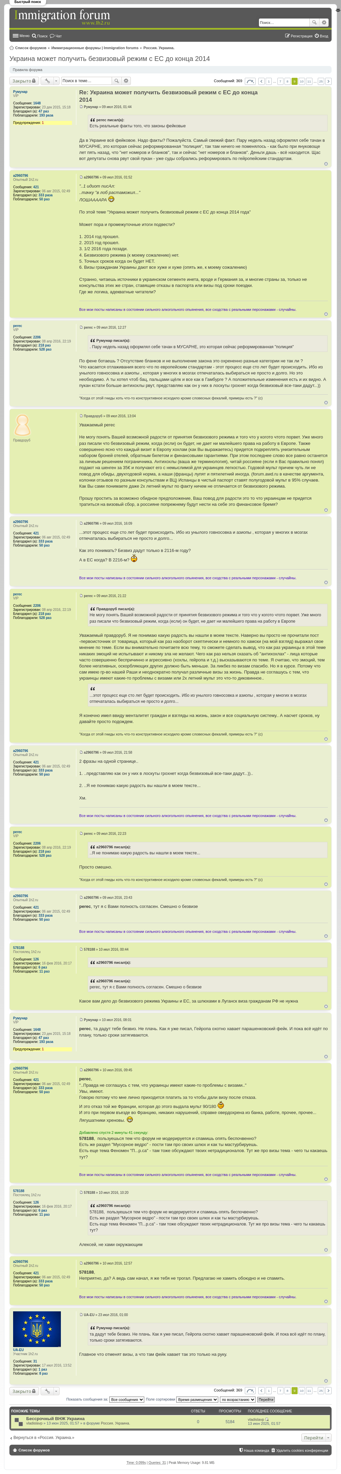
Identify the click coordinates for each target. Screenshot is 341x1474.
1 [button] (269, 81)
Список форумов (30, 48)
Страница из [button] (250, 81)
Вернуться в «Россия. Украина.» (43, 1437)
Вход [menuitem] (324, 36)
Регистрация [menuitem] (301, 36)
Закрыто (21, 81)
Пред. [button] (261, 81)
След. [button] (328, 81)
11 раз (44, 971)
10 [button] (302, 81)
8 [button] (288, 81)
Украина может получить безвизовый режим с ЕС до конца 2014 (109, 58)
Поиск (314, 23)
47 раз (44, 111)
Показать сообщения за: (105, 1399)
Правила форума (27, 70)
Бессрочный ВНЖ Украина (55, 1418)
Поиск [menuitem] (42, 36)
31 (35, 1361)
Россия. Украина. (159, 48)
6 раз (43, 967)
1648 (37, 103)
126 (36, 959)
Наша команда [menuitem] (256, 1450)
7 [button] (280, 81)
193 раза (46, 115)
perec (17, 326)
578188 (18, 948)
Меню (25, 36)
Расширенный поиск (324, 23)
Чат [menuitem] (58, 36)
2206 (37, 337)
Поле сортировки (182, 1399)
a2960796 (20, 175)
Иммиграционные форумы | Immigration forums (95, 48)
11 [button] (309, 81)
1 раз (43, 1369)
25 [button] (321, 81)
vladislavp (34, 1423)
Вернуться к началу (326, 164)
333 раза (46, 195)
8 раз (43, 1373)
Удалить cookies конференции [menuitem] (302, 1450)
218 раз (45, 345)
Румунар (20, 92)
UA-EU (18, 1350)
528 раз (45, 349)
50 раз (44, 199)
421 (36, 187)
